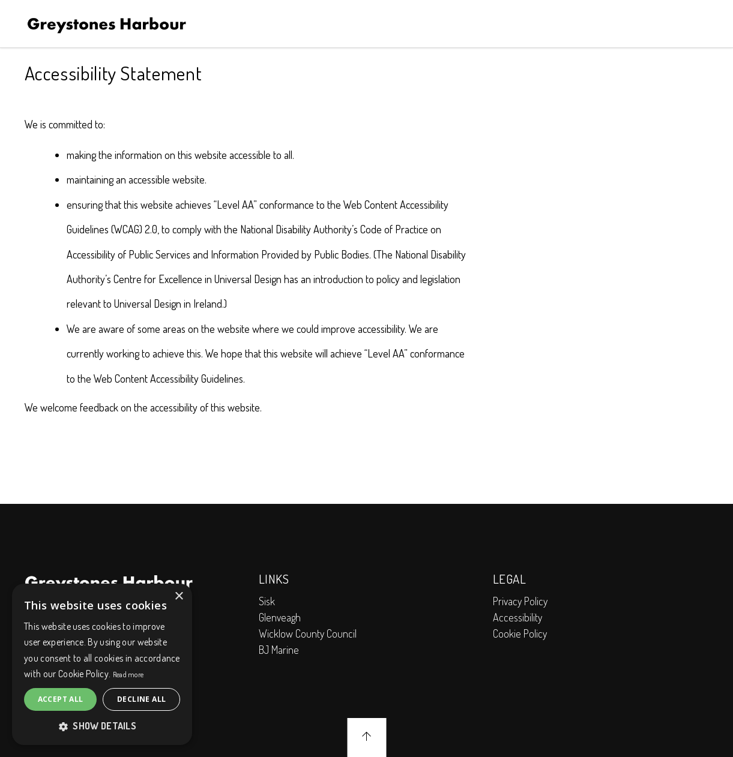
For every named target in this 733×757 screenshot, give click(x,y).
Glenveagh (280, 617)
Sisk (267, 601)
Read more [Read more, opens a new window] (128, 674)
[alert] (102, 664)
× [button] (178, 596)
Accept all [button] (60, 699)
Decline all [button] (141, 699)
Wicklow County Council (308, 633)
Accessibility (517, 617)
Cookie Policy (520, 633)
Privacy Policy (520, 601)
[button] (102, 726)
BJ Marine (279, 649)
